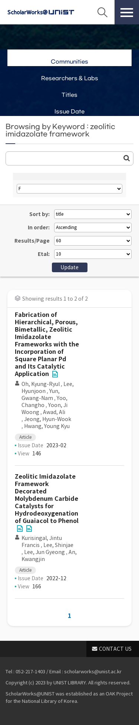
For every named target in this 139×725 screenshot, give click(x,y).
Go (126, 158)
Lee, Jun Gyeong (44, 552)
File (55, 374)
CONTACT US (115, 649)
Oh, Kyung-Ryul (40, 384)
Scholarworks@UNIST (40, 12)
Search (102, 12)
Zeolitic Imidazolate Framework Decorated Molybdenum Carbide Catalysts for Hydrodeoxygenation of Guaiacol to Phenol (47, 499)
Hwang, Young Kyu (47, 426)
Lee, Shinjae (58, 545)
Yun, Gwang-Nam (40, 394)
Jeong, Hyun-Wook (47, 419)
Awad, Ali (54, 412)
